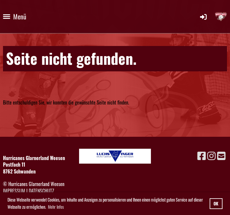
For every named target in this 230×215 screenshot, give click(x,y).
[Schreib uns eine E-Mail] (221, 155)
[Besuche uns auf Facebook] (201, 155)
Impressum (14, 190)
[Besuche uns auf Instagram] (211, 155)
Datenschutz (41, 190)
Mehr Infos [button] (56, 207)
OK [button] (216, 203)
